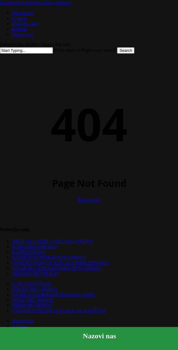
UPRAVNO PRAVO (31, 305)
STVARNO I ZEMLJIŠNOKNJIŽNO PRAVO (56, 268)
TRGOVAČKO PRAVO (35, 273)
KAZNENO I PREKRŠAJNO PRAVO (49, 257)
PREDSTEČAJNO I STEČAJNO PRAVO (52, 241)
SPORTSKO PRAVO (32, 299)
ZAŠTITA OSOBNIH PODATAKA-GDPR (53, 294)
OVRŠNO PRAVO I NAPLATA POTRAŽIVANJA (61, 262)
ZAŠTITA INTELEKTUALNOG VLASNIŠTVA (59, 310)
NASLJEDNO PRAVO (34, 246)
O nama (19, 326)
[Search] (26, 50)
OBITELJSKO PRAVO (34, 289)
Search (125, 50)
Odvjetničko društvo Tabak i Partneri (35, 2)
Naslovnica (22, 320)
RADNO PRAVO (29, 251)
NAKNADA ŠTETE (31, 283)
